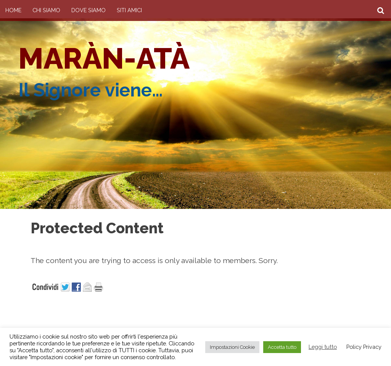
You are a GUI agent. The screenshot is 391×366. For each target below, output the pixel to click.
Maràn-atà (104, 58)
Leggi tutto (323, 347)
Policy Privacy (363, 347)
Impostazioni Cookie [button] (232, 347)
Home (13, 10)
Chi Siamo (46, 10)
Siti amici (129, 10)
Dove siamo (88, 10)
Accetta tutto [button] (282, 347)
